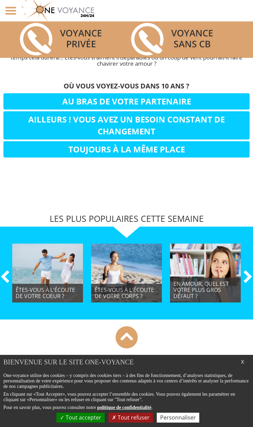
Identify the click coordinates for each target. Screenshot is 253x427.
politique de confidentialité (124, 407)
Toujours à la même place (126, 149)
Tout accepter (80, 417)
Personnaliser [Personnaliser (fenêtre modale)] (178, 417)
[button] (5, 284)
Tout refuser (131, 417)
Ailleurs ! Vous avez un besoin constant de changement (126, 125)
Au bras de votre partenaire (126, 101)
